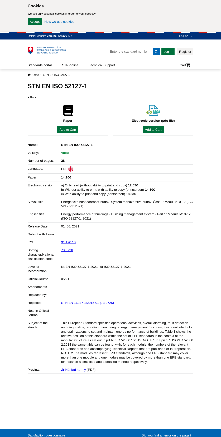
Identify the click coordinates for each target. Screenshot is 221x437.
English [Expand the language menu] (185, 35)
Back (33, 97)
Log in (168, 51)
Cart (186, 65)
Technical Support (102, 65)
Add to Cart (67, 129)
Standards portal (40, 65)
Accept (35, 21)
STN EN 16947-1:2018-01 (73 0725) (87, 303)
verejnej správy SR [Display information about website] (61, 35)
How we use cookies (59, 21)
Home (33, 74)
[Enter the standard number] (130, 51)
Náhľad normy (73, 369)
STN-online (70, 65)
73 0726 (67, 250)
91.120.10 (68, 242)
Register (185, 51)
